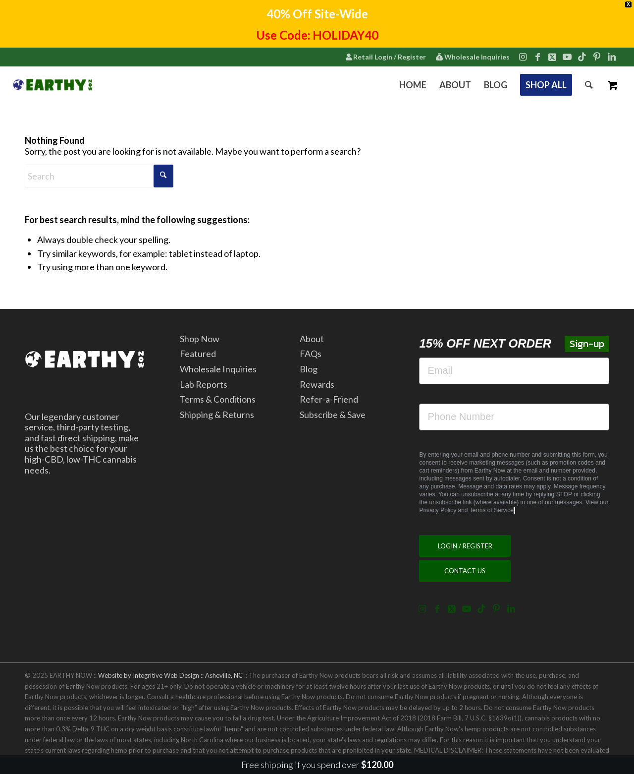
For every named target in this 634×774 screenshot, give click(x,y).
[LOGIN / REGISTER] (465, 546)
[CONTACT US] (465, 571)
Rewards (317, 384)
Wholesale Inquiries (473, 57)
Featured (198, 353)
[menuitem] (386, 57)
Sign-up (587, 343)
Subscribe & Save (333, 414)
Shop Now (199, 338)
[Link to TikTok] (582, 56)
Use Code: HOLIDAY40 (317, 35)
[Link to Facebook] (537, 56)
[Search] (589, 84)
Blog (308, 368)
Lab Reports (203, 384)
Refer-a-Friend (329, 399)
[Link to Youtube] (567, 56)
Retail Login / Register (386, 57)
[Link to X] (552, 56)
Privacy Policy (437, 510)
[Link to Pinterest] (596, 56)
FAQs (310, 353)
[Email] (514, 370)
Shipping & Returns (217, 414)
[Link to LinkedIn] (611, 56)
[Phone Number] (514, 417)
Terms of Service (492, 510)
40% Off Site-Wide (317, 13)
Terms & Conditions (218, 399)
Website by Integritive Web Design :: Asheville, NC (170, 675)
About (312, 338)
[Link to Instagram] (522, 56)
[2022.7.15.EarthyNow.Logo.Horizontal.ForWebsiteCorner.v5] (53, 84)
